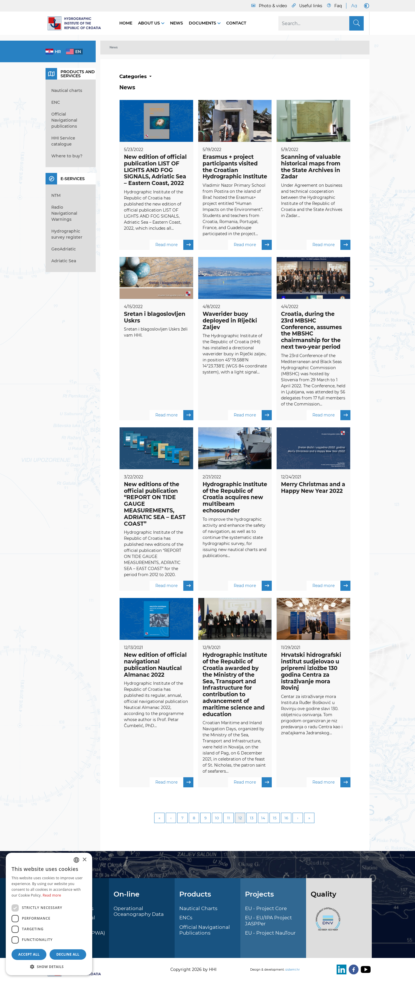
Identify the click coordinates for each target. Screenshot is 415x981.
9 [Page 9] (205, 818)
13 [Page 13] (251, 818)
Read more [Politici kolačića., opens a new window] (52, 895)
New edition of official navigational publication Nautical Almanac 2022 (155, 665)
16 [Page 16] (286, 818)
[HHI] (77, 23)
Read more (174, 245)
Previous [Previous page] (171, 818)
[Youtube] (364, 969)
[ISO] (326, 922)
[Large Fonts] (354, 6)
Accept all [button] (29, 954)
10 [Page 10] (217, 818)
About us (149, 23)
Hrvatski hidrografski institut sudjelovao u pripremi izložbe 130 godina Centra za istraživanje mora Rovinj (311, 671)
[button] (49, 966)
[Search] (321, 23)
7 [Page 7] (182, 818)
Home (125, 23)
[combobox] (76, 860)
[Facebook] (352, 969)
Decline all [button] (68, 954)
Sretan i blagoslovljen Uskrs (154, 317)
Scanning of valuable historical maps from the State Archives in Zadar (311, 167)
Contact (236, 23)
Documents (203, 23)
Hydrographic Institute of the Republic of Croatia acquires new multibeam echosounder (235, 497)
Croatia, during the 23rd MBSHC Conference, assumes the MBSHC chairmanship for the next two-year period (311, 330)
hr (58, 51)
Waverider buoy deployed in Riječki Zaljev (230, 321)
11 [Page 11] (228, 818)
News (176, 23)
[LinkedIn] (340, 969)
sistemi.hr (292, 969)
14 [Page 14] (263, 818)
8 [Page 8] (194, 818)
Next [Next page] (298, 818)
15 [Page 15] (274, 818)
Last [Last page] (309, 818)
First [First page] (159, 818)
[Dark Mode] (365, 6)
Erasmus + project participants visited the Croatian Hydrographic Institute (235, 167)
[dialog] (49, 914)
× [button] (84, 860)
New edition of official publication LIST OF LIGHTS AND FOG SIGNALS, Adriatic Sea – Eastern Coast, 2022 (155, 170)
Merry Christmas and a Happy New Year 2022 (313, 487)
